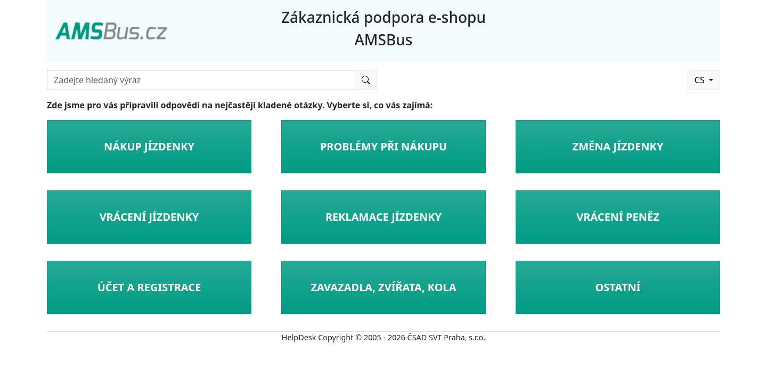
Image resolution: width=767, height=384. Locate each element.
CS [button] (701, 80)
